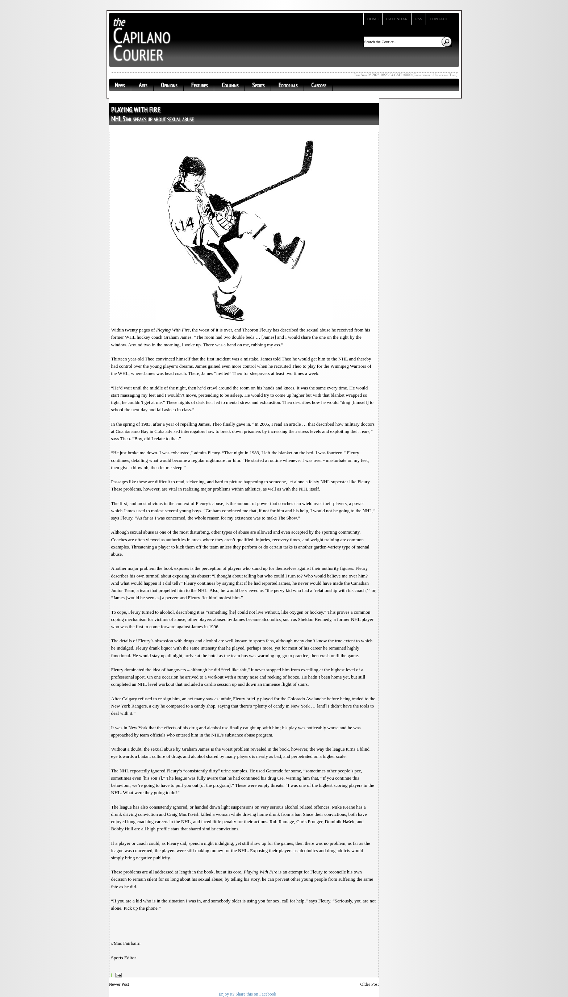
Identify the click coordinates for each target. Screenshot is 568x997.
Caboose (318, 85)
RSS (418, 19)
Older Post (369, 984)
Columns (230, 85)
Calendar (397, 19)
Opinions (169, 85)
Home (373, 19)
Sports (258, 85)
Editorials (288, 85)
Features (199, 85)
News (120, 85)
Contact (439, 19)
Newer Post (119, 984)
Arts (143, 85)
